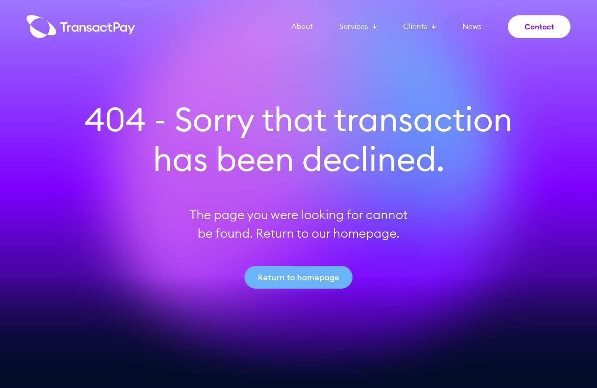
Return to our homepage (326, 233)
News (471, 26)
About (302, 26)
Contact (539, 26)
